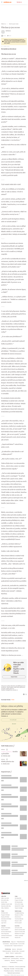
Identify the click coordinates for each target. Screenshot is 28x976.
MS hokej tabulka (18, 902)
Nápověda (6, 968)
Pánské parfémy (13, 962)
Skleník (7, 953)
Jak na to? (14, 723)
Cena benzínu (6, 943)
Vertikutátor (19, 949)
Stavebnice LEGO (6, 958)
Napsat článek (14, 676)
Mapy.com (13, 941)
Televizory (13, 960)
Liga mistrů (3, 922)
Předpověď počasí (21, 941)
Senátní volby (4, 902)
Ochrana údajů (19, 968)
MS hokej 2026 (18, 898)
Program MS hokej (19, 900)
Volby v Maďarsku (5, 908)
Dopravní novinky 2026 (20, 931)
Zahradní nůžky (15, 951)
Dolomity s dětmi (5, 937)
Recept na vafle (18, 920)
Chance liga (3, 920)
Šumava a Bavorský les (6, 931)
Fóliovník (12, 953)
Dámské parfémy (15, 958)
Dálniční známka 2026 (20, 929)
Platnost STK (17, 937)
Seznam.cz (19, 2)
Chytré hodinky (19, 960)
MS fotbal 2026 (4, 913)
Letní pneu (22, 958)
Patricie (8, 30)
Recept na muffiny (19, 914)
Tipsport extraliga (18, 908)
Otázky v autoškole (19, 935)
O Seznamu (11, 966)
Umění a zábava (6, 752)
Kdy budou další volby (6, 906)
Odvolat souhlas (19, 971)
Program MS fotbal (5, 914)
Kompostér (22, 951)
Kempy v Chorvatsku (5, 927)
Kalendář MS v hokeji (19, 906)
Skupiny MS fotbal (5, 916)
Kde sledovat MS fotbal (6, 918)
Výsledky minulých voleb (6, 904)
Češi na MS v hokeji (19, 904)
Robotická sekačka (7, 951)
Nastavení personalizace (13, 973)
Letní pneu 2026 (18, 927)
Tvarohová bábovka (19, 918)
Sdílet (9, 36)
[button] (23, 753)
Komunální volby (5, 900)
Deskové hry (7, 960)
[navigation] (2, 2)
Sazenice (14, 949)
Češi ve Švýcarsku (5, 933)
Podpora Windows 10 (18, 945)
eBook (3, 36)
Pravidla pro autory (9, 971)
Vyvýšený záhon (18, 953)
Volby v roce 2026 (5, 898)
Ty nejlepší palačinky (19, 913)
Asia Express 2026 (8, 945)
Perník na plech (18, 922)
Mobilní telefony (19, 956)
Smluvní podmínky (20, 966)
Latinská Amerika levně (6, 935)
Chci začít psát (13, 719)
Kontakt (12, 968)
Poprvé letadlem (5, 929)
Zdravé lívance (18, 916)
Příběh (12, 699)
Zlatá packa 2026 (13, 943)
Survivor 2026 (21, 943)
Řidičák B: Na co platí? (20, 933)
